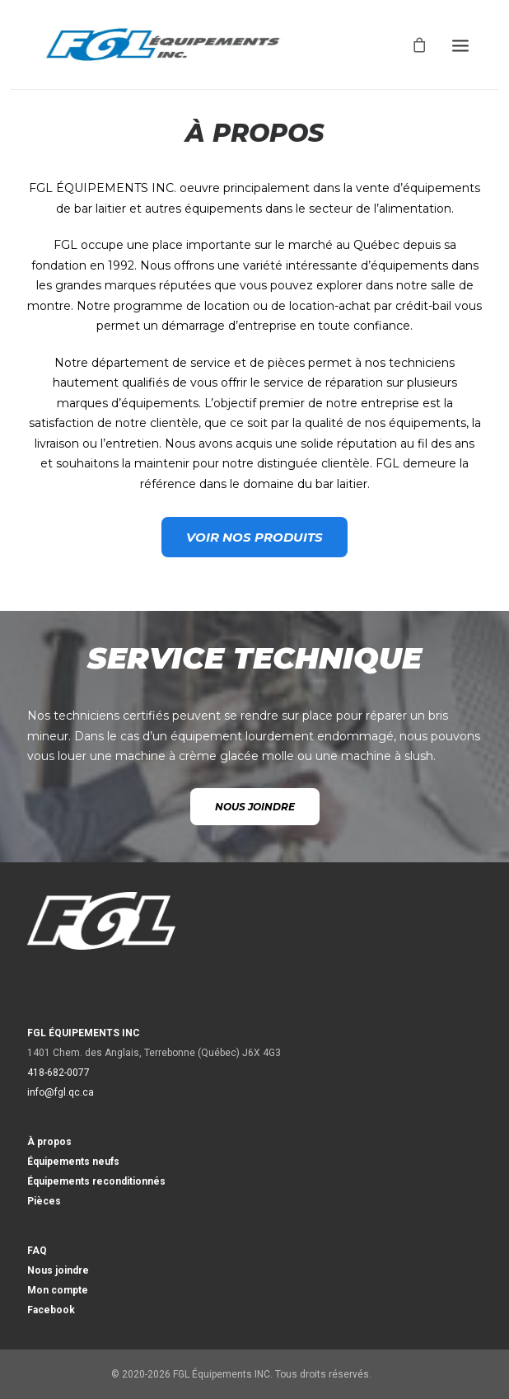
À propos (49, 1142)
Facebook (51, 1310)
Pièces (44, 1201)
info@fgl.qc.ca (60, 1092)
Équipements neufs (73, 1161)
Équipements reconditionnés (96, 1181)
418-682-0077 (58, 1072)
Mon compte (57, 1290)
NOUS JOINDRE (255, 806)
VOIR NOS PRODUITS (254, 537)
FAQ (37, 1250)
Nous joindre (58, 1270)
